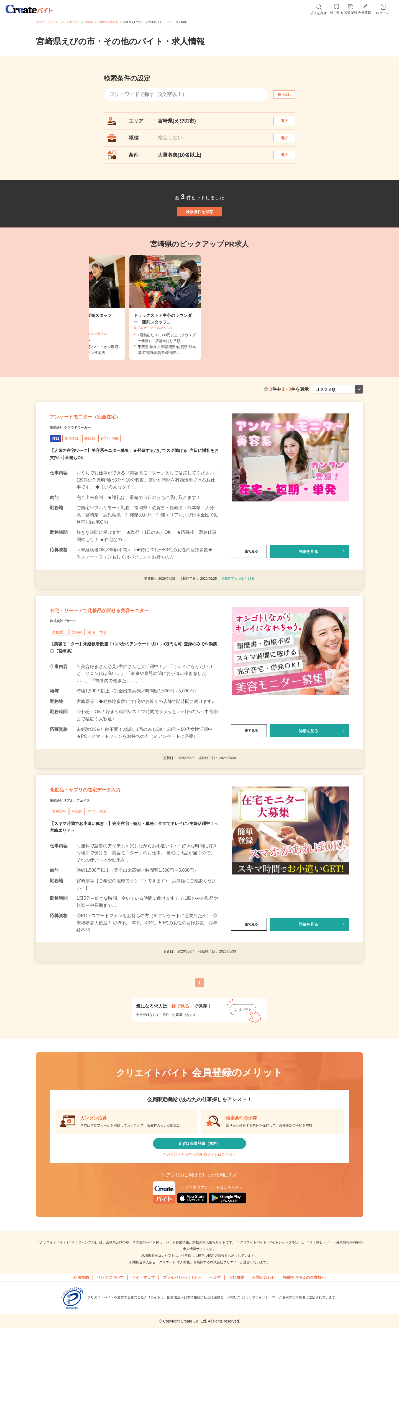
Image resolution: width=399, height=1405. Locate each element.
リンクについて (110, 1350)
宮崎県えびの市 (108, 22)
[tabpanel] (199, 334)
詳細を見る (308, 588)
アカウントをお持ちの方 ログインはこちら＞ (199, 1223)
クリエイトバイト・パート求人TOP (58, 22)
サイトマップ (143, 1350)
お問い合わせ (263, 1350)
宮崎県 (89, 22)
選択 (289, 123)
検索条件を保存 (199, 232)
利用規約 (81, 1350)
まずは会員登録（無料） (199, 1206)
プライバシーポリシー (182, 1350)
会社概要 (236, 1350)
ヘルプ (215, 1350)
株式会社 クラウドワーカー (80, 464)
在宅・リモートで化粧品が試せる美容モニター (127, 654)
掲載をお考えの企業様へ (304, 1350)
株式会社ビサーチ (70, 668)
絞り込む (289, 94)
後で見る (249, 588)
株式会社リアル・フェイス (80, 858)
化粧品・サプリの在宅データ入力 (105, 844)
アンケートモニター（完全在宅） (105, 450)
